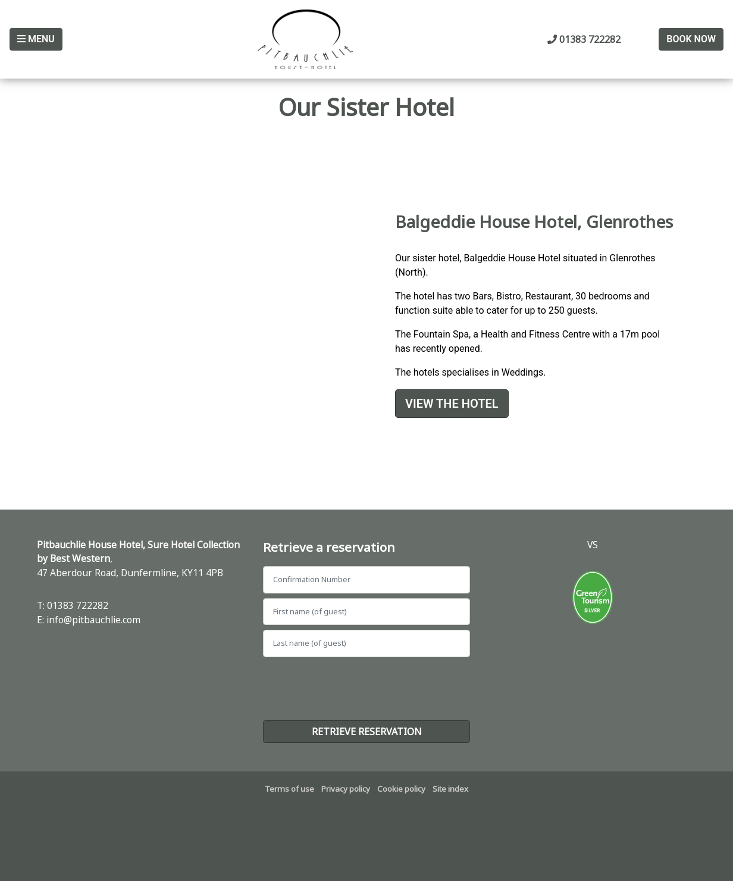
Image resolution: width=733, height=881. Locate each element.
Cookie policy (401, 788)
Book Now (691, 39)
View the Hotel (452, 403)
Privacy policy (345, 788)
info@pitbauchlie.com (93, 619)
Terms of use (289, 788)
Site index (450, 788)
